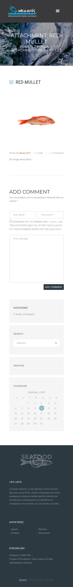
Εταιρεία (15, 533)
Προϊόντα (43, 529)
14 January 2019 (23, 153)
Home (25, 47)
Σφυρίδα (41, 47)
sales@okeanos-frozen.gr (20, 563)
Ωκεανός (23, 580)
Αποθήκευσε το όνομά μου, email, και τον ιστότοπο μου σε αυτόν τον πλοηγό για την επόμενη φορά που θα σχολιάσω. (36, 225)
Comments (58, 153)
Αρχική (14, 529)
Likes (40, 153)
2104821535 (25, 555)
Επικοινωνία (44, 533)
